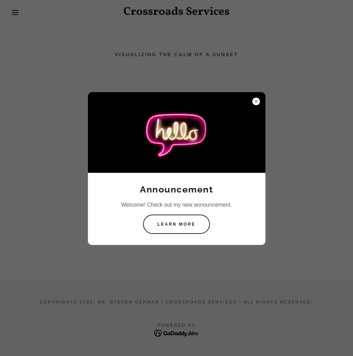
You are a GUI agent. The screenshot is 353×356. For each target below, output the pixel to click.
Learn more (177, 224)
